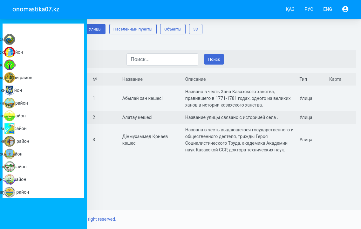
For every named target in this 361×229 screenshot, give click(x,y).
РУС (309, 9)
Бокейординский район (45, 77)
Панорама (107, 29)
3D (259, 29)
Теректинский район (45, 179)
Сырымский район (45, 154)
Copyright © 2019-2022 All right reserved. (139, 219)
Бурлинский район (45, 90)
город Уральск (45, 39)
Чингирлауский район (45, 192)
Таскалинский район (45, 166)
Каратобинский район (45, 141)
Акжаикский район (45, 52)
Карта (134, 29)
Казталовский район (45, 128)
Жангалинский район (45, 103)
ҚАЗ (290, 9)
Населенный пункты (196, 29)
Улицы (158, 29)
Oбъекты (236, 29)
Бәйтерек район (45, 64)
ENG (327, 9)
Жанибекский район (45, 115)
